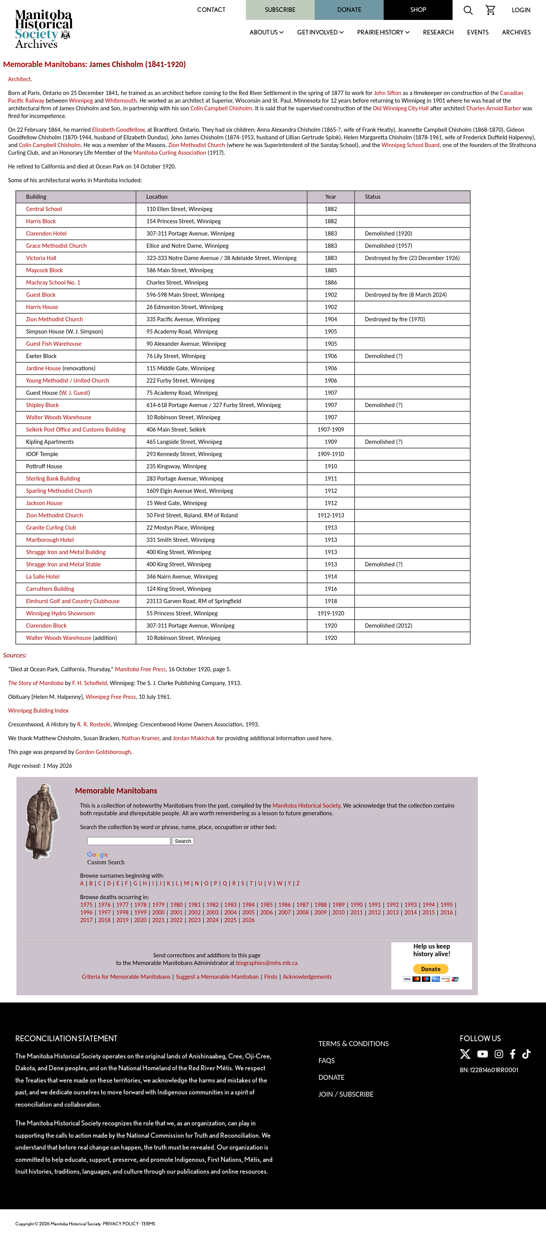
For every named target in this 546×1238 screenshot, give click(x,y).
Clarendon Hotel (46, 233)
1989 (338, 904)
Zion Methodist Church (196, 145)
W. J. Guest (74, 392)
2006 (266, 912)
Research (438, 32)
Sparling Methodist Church (59, 490)
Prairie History (380, 32)
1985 (266, 904)
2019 (122, 920)
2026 (248, 920)
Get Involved (317, 32)
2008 (302, 912)
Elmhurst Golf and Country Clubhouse (72, 601)
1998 (122, 912)
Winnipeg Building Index (38, 710)
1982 (212, 904)
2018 (104, 920)
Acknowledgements (307, 976)
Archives (516, 32)
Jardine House (43, 368)
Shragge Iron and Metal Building (65, 552)
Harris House (42, 307)
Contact (211, 9)
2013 (392, 912)
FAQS (327, 1060)
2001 (176, 912)
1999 (140, 912)
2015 (428, 912)
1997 (104, 912)
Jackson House (44, 503)
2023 (194, 920)
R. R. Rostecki (94, 724)
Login (521, 10)
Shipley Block (42, 405)
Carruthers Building (50, 588)
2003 (212, 912)
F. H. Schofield (89, 683)
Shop (418, 9)
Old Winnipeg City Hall (401, 108)
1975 (86, 904)
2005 (248, 912)
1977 (122, 904)
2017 (86, 920)
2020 (140, 920)
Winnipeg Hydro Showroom (60, 613)
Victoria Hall (41, 258)
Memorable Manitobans (44, 64)
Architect (19, 79)
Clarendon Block (46, 625)
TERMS (148, 1224)
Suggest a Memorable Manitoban (217, 976)
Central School (44, 209)
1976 (104, 904)
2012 (374, 912)
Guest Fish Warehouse (54, 343)
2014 (410, 912)
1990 (356, 904)
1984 (248, 904)
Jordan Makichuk (194, 738)
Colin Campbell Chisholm (221, 108)
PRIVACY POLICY (121, 1224)
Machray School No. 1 (53, 282)
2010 (338, 912)
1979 (158, 904)
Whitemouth (121, 100)
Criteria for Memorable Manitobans (126, 976)
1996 (86, 912)
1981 (194, 904)
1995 (446, 904)
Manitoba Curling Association (170, 152)
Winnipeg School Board (411, 145)
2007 (284, 912)
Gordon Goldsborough (103, 752)
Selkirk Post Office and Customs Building (76, 429)
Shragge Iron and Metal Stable (63, 564)
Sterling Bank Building (53, 478)
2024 (212, 920)
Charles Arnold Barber (493, 108)
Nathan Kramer (140, 738)
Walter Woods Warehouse (58, 417)
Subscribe (280, 9)
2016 (446, 912)
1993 (410, 904)
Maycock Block (44, 270)
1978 (140, 904)
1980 (176, 904)
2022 (176, 920)
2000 (158, 912)
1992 (392, 904)
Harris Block (41, 221)
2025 (230, 920)
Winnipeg (81, 100)
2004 (230, 912)
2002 (194, 912)
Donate (349, 9)
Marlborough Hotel (50, 539)
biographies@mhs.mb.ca (267, 963)
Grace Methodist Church (56, 245)
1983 (230, 904)
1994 (428, 904)
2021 (158, 920)
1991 (374, 904)
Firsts (270, 976)
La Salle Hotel (42, 576)
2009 (320, 912)
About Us (264, 32)
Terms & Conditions (354, 1043)
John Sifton (388, 92)
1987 (302, 904)
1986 (284, 904)
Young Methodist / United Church (67, 380)
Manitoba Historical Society (306, 805)
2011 (356, 912)
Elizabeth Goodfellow (118, 129)
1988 (320, 904)
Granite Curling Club (51, 527)
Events (478, 32)
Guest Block (40, 294)
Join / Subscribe (346, 1094)
